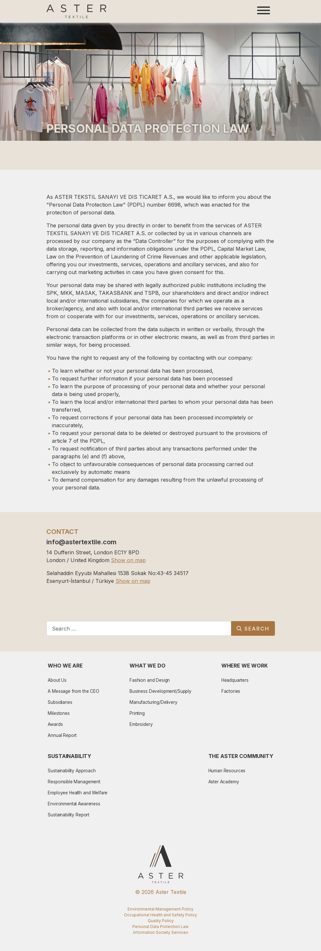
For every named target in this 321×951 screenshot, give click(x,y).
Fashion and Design (150, 680)
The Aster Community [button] (240, 756)
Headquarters (235, 680)
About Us (57, 680)
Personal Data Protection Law (160, 926)
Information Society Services (160, 932)
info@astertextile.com (81, 542)
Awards (55, 724)
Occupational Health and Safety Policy (160, 914)
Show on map (128, 560)
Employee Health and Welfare (77, 792)
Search (253, 628)
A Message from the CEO (73, 691)
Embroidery (141, 724)
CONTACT (62, 532)
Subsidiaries (60, 702)
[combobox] (138, 628)
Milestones (59, 713)
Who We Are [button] (65, 665)
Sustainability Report (68, 814)
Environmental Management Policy (160, 909)
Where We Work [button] (244, 665)
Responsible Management (74, 781)
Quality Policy (161, 920)
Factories (231, 691)
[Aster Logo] (76, 11)
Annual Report (62, 735)
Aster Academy (223, 781)
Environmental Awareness (74, 803)
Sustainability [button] (69, 756)
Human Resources (227, 770)
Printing (137, 713)
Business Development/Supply (160, 691)
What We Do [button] (148, 665)
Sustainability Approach (72, 770)
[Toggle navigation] (263, 11)
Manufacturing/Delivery (154, 702)
